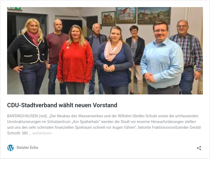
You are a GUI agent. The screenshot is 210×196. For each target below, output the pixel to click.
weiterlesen (42, 133)
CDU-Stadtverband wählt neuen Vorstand (62, 105)
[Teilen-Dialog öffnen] (199, 146)
